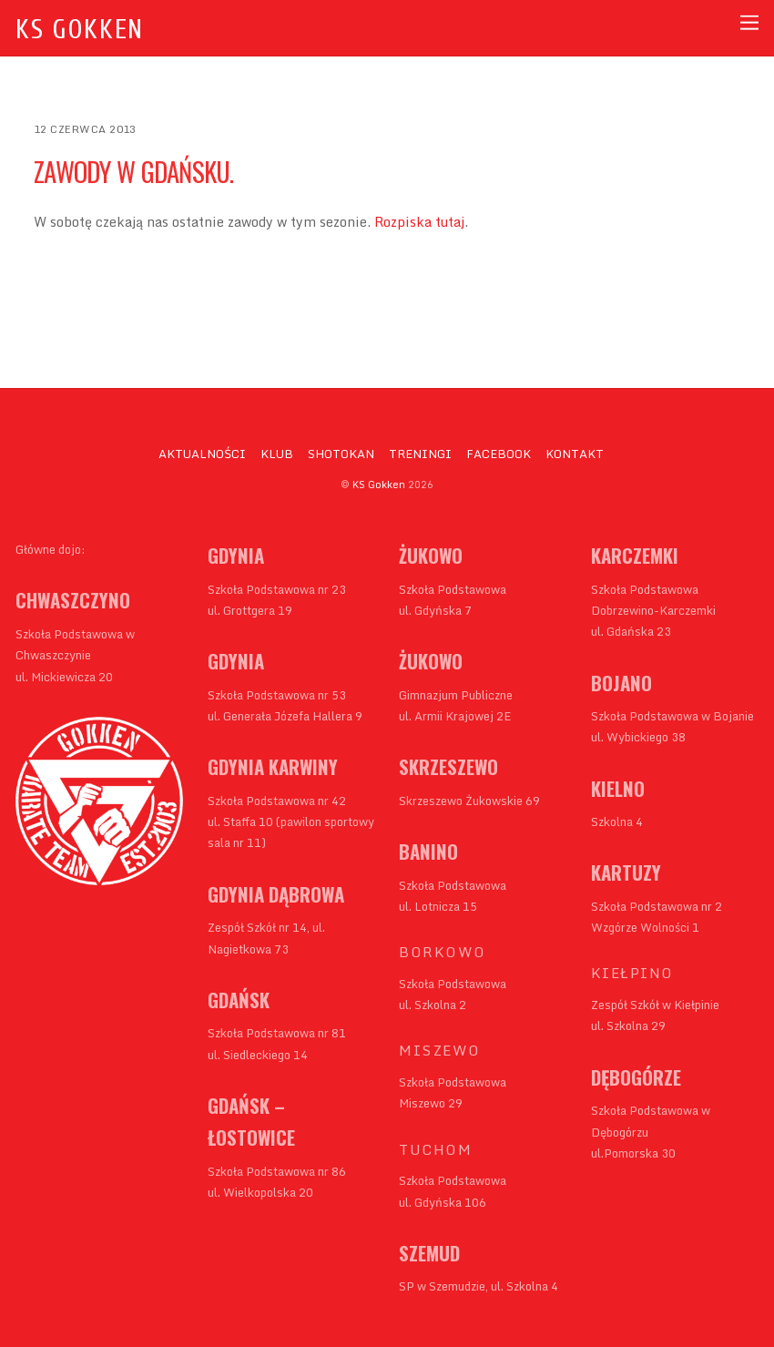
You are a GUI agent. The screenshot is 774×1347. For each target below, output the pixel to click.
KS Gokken (378, 484)
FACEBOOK (498, 454)
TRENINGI (420, 454)
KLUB (276, 454)
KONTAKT (574, 454)
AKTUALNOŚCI (202, 454)
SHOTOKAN (341, 454)
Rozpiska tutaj (419, 221)
